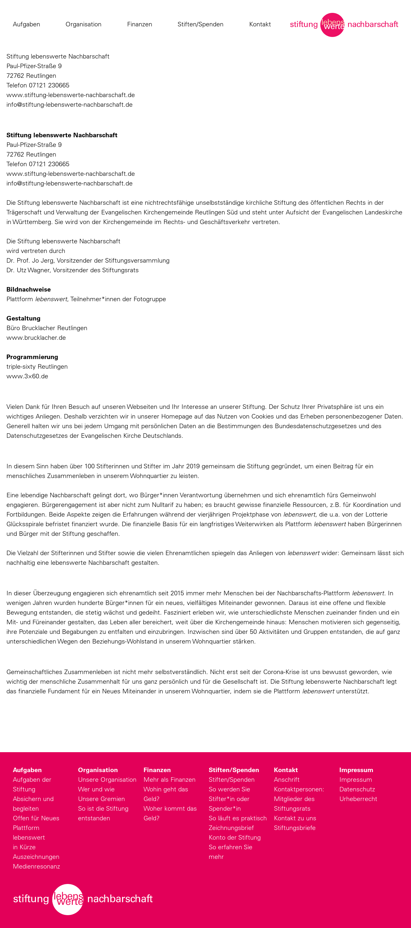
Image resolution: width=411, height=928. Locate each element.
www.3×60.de (27, 376)
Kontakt (261, 24)
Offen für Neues (36, 818)
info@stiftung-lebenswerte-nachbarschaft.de (69, 104)
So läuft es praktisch (238, 818)
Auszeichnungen (36, 856)
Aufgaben (28, 24)
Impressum (356, 770)
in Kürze (24, 847)
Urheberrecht (358, 799)
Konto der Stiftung (235, 837)
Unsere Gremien (101, 799)
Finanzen (141, 24)
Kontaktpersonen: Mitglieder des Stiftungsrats (299, 798)
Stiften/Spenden (202, 24)
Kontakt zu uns (295, 818)
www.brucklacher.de (36, 337)
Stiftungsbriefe (295, 828)
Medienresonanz (36, 866)
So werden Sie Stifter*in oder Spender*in (229, 798)
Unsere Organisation (107, 779)
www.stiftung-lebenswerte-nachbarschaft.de (70, 95)
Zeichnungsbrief (231, 828)
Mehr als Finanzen (170, 779)
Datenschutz (357, 789)
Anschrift (287, 779)
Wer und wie (96, 789)
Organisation (85, 24)
